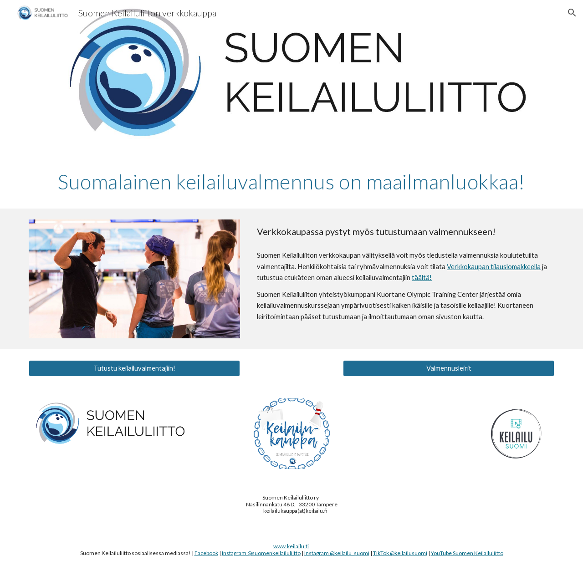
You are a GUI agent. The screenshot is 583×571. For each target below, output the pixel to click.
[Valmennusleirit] (448, 368)
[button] (572, 13)
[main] (291, 182)
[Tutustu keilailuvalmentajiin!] (134, 368)
